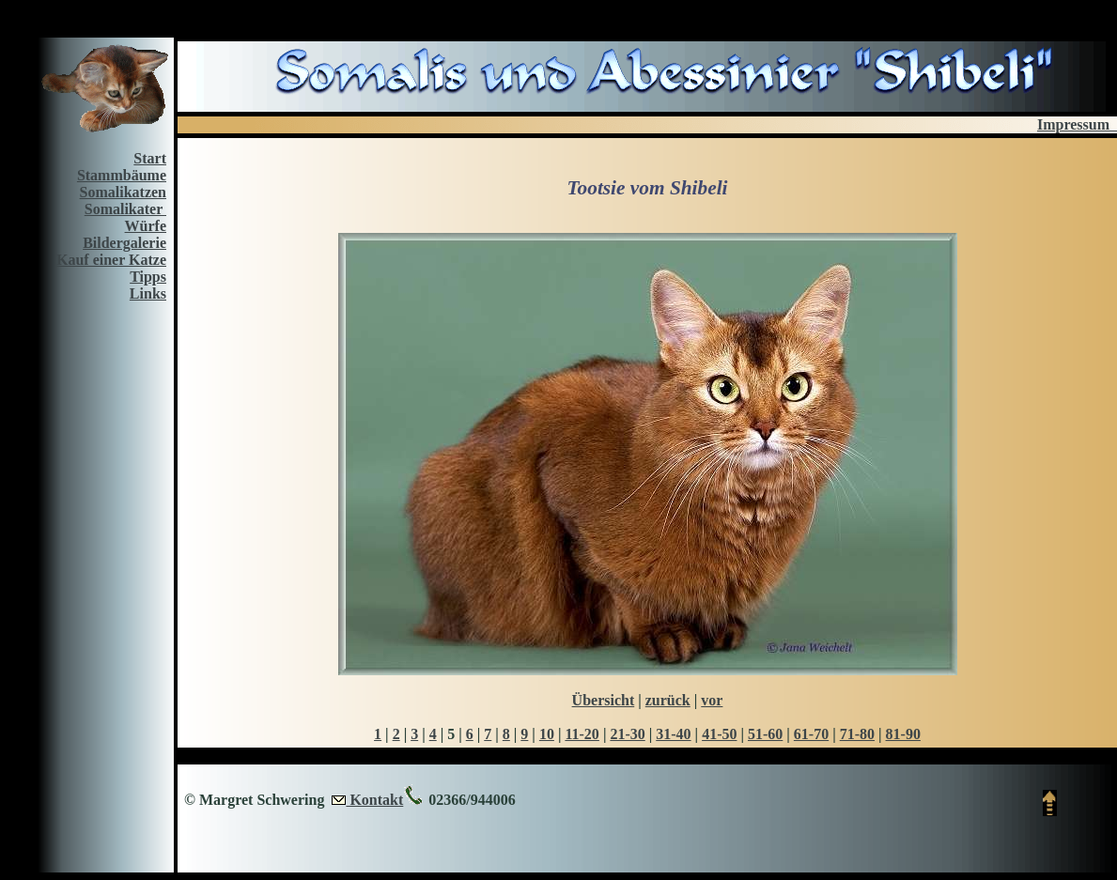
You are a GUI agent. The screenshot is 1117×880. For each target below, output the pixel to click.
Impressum (1077, 124)
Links (148, 293)
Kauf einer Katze (111, 260)
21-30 (627, 734)
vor (711, 700)
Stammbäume (121, 175)
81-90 (903, 734)
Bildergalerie (124, 243)
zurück (667, 700)
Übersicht (603, 700)
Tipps (148, 277)
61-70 (811, 734)
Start (149, 158)
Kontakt (374, 800)
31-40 (673, 734)
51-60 (765, 734)
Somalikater (125, 209)
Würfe (145, 226)
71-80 (857, 734)
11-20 (581, 734)
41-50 (719, 734)
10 (546, 734)
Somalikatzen (123, 192)
